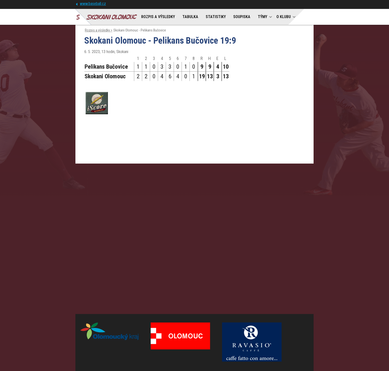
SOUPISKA (241, 16)
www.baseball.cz (93, 3)
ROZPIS (158, 16)
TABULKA (190, 16)
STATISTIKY (216, 16)
